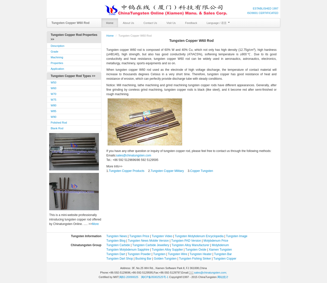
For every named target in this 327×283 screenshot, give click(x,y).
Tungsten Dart (115, 254)
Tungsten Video (162, 236)
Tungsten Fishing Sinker (195, 258)
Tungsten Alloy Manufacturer (190, 245)
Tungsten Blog (115, 240)
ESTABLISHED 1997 (265, 8)
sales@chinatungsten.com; (208, 272)
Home (109, 22)
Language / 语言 (218, 22)
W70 (53, 93)
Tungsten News (116, 236)
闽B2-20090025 (128, 277)
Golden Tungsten (165, 258)
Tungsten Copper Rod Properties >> (74, 37)
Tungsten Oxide (195, 249)
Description (57, 45)
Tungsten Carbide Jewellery (150, 245)
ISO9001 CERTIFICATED (262, 12)
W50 (53, 82)
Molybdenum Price (216, 240)
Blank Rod (57, 128)
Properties (57, 63)
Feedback (191, 22)
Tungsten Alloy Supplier (167, 249)
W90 (53, 116)
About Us (128, 22)
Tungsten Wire (177, 254)
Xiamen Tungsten (220, 249)
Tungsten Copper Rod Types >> (73, 76)
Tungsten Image (236, 236)
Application (57, 68)
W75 (53, 99)
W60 (53, 88)
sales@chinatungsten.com (133, 155)
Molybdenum (220, 245)
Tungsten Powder (139, 254)
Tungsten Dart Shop (119, 258)
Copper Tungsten (201, 171)
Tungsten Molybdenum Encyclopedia (199, 236)
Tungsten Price (139, 236)
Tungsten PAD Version (186, 240)
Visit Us (171, 22)
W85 (53, 111)
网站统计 (222, 277)
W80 (53, 105)
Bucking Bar (143, 258)
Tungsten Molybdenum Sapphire (127, 249)
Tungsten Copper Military (167, 171)
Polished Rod (59, 122)
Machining (57, 57)
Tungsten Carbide (118, 245)
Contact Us (150, 22)
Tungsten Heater (201, 254)
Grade (54, 51)
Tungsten (159, 254)
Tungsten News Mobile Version (148, 240)
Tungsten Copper (224, 258)
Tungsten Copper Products (126, 171)
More (95, 224)
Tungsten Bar (223, 254)
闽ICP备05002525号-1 (154, 277)
